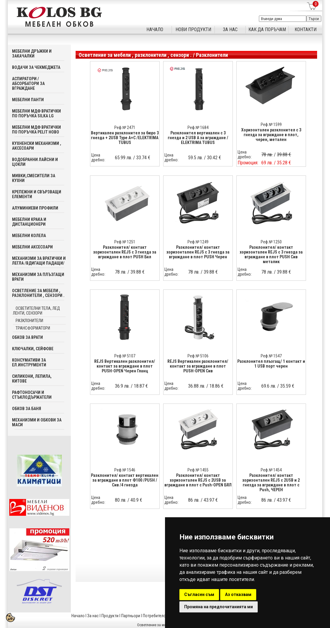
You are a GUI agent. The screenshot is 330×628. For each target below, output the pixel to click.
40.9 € (136, 500)
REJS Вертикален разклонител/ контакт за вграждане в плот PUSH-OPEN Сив (197, 366)
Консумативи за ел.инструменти (29, 362)
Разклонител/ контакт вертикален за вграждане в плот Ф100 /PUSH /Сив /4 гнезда (124, 480)
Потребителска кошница (165, 615)
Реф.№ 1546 (124, 470)
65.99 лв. (123, 157)
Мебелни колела (29, 235)
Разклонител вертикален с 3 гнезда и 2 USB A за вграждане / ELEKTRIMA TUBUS (198, 138)
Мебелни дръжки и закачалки (32, 53)
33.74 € (143, 157)
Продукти (109, 615)
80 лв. (120, 500)
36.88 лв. (196, 386)
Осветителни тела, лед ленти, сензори (36, 310)
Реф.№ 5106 (198, 356)
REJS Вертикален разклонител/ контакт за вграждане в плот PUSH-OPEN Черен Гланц (124, 366)
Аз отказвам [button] (238, 594)
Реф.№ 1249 (198, 241)
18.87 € (141, 386)
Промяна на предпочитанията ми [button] (218, 606)
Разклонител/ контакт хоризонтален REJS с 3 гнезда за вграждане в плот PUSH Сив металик (271, 254)
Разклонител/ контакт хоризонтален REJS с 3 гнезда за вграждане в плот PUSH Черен (198, 252)
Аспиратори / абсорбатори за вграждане (28, 83)
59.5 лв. (195, 157)
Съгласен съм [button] (199, 594)
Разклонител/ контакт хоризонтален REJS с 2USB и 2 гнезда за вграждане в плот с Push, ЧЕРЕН (271, 482)
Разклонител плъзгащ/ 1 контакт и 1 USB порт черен (271, 363)
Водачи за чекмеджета (36, 67)
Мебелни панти (28, 99)
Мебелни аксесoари (32, 247)
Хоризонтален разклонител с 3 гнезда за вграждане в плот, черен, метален (271, 135)
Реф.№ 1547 (271, 356)
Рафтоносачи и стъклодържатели (32, 395)
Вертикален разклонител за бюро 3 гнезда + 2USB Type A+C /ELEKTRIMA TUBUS (125, 138)
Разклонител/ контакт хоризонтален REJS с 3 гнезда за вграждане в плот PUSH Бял (124, 252)
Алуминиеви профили (35, 208)
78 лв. (120, 272)
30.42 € (214, 157)
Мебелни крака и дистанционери (29, 222)
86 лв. (194, 500)
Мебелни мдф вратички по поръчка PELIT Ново (36, 129)
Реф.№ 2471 (124, 127)
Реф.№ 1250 (271, 241)
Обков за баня (26, 408)
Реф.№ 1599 (271, 124)
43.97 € (211, 500)
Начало (78, 615)
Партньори (130, 615)
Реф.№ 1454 (271, 470)
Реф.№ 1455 (198, 470)
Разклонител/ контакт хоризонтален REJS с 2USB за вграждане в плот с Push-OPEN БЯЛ (198, 480)
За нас (93, 615)
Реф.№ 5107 (124, 356)
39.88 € (137, 272)
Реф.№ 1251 (124, 241)
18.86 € (216, 386)
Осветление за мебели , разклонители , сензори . (38, 293)
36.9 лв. (122, 386)
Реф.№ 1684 (198, 127)
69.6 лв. (268, 386)
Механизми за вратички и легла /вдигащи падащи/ (39, 261)
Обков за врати (27, 337)
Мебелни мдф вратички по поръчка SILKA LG (36, 113)
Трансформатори (33, 328)
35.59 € (287, 386)
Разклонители (29, 320)
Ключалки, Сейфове (32, 348)
